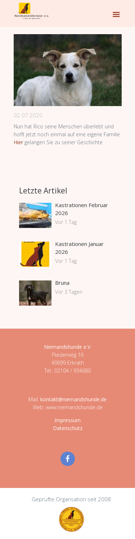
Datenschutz (67, 428)
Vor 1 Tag (66, 222)
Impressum (67, 420)
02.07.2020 (28, 115)
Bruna (62, 282)
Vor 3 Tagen (68, 291)
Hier (19, 142)
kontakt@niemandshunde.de (73, 399)
